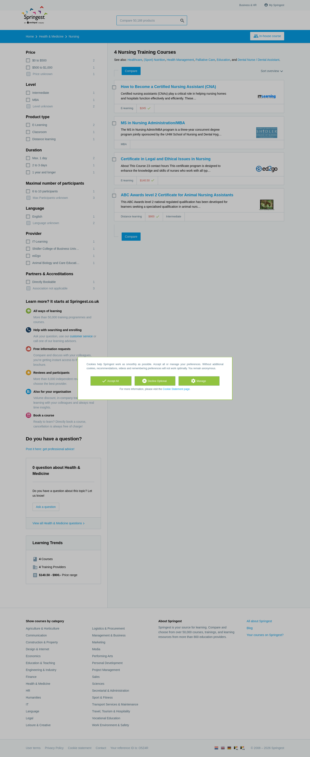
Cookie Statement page (176, 389)
